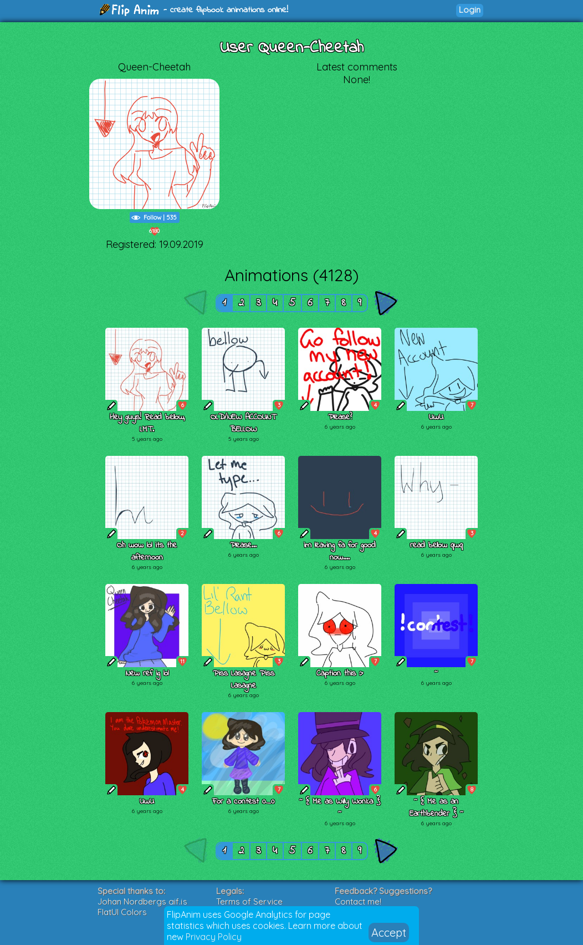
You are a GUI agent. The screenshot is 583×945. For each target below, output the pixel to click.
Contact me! (358, 901)
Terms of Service (249, 901)
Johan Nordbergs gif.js (142, 901)
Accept (388, 932)
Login (469, 9)
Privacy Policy (214, 936)
